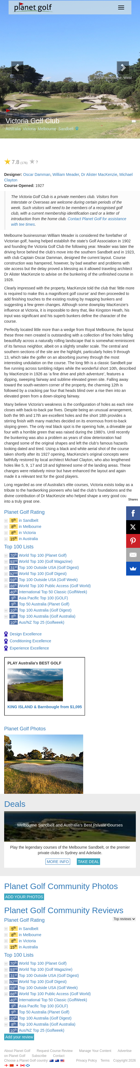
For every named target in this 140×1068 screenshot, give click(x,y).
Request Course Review (54, 1051)
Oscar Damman (36, 174)
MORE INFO (58, 861)
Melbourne (47, 129)
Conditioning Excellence (27, 641)
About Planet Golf (17, 1051)
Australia (13, 129)
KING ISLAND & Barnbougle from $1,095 (44, 707)
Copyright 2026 (124, 1060)
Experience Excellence (26, 648)
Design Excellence (23, 634)
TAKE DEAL (88, 861)
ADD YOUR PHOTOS (24, 897)
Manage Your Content (95, 1051)
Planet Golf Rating (24, 512)
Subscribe (39, 1056)
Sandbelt (65, 129)
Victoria (29, 129)
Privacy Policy (86, 1060)
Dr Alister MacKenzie (99, 174)
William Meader (65, 174)
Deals (15, 803)
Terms (105, 1060)
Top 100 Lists (19, 547)
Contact (58, 1056)
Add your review (19, 1037)
